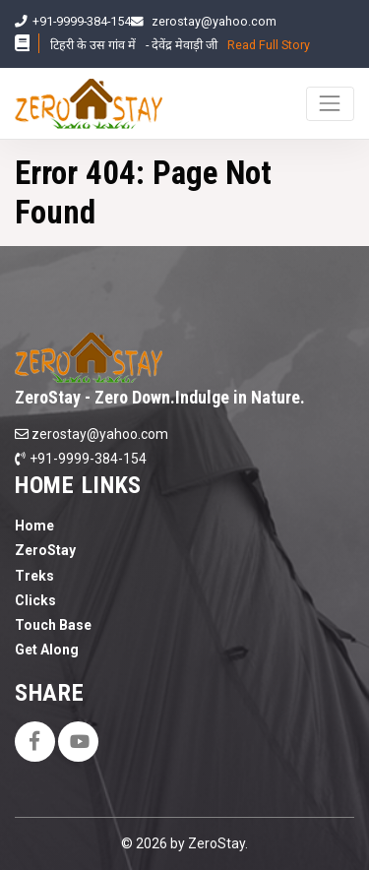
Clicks (35, 600)
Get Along (47, 649)
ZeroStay (45, 550)
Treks (34, 576)
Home (34, 525)
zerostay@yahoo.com (214, 21)
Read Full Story (268, 44)
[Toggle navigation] (330, 104)
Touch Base (53, 625)
